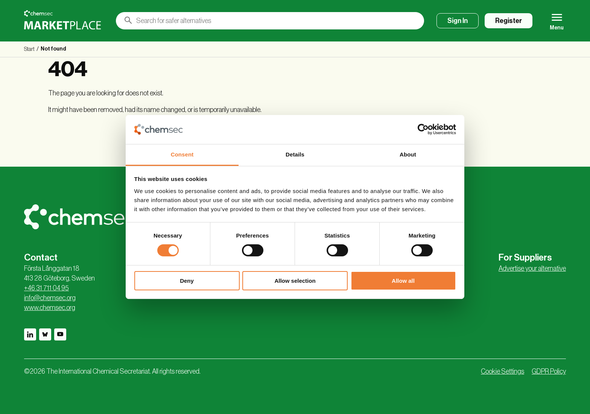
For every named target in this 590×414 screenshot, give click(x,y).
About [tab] (408, 154)
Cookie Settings (502, 371)
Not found (53, 49)
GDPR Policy (549, 371)
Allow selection (294, 281)
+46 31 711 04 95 (46, 288)
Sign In (457, 20)
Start (29, 49)
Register (508, 20)
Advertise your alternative (532, 268)
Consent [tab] (182, 154)
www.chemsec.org (49, 307)
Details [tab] (295, 154)
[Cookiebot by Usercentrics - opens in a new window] (423, 129)
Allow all (403, 281)
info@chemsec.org (50, 297)
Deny (187, 281)
